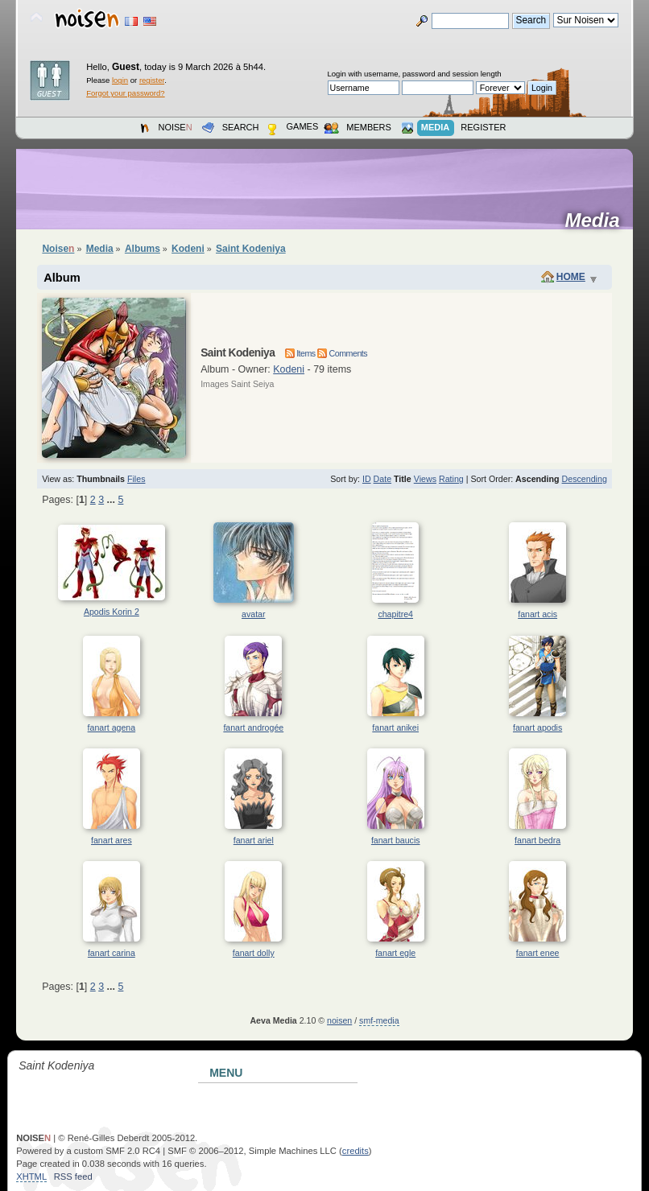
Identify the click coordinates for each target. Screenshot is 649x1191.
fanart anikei (395, 727)
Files (136, 479)
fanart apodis (537, 727)
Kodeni (288, 369)
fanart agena (112, 727)
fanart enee (538, 953)
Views (425, 479)
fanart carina (111, 953)
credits (355, 1151)
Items (300, 353)
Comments (342, 353)
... (112, 499)
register (151, 80)
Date (383, 479)
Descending (584, 479)
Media (597, 220)
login (120, 80)
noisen (339, 1020)
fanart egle (395, 953)
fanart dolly (254, 953)
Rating (451, 479)
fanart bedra (537, 840)
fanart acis (537, 614)
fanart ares (111, 840)
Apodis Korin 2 (111, 611)
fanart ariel (254, 840)
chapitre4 (395, 614)
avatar (253, 614)
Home (570, 276)
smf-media (379, 1020)
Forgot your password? (125, 93)
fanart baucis (395, 840)
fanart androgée (253, 727)
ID (366, 479)
